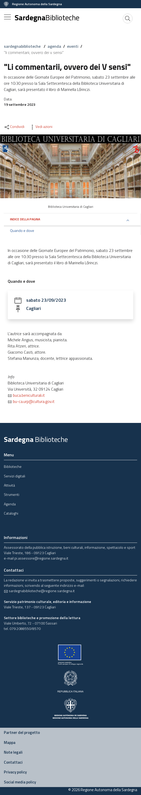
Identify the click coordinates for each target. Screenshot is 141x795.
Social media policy (20, 782)
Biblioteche (13, 466)
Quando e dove (22, 230)
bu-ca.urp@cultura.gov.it (31, 401)
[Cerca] (128, 18)
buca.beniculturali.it (26, 395)
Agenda (10, 504)
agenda (54, 46)
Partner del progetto (22, 732)
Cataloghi (11, 513)
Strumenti (11, 494)
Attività (9, 485)
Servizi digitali (14, 476)
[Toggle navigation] (7, 17)
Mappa (9, 742)
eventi (72, 46)
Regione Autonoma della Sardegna (37, 4)
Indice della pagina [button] (25, 219)
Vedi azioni (40, 126)
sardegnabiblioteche (23, 46)
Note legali (13, 752)
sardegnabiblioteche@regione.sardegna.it (39, 590)
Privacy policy (15, 772)
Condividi (14, 126)
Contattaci (13, 762)
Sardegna (47, 17)
